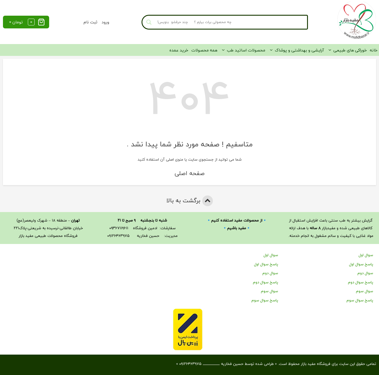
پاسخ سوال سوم (359, 300)
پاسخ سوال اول (361, 264)
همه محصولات (204, 50)
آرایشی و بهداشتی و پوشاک (299, 50)
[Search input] (230, 22)
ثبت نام (90, 22)
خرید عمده (178, 50)
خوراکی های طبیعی (350, 50)
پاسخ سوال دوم (360, 282)
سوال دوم (365, 273)
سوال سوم (364, 291)
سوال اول (366, 255)
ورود (105, 22)
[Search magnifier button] (149, 22)
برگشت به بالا (189, 200)
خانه (374, 50)
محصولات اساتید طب (246, 50)
